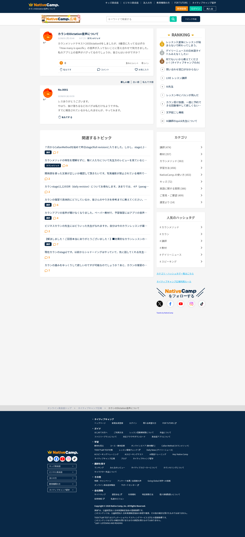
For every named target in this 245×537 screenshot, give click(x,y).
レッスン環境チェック (129, 449)
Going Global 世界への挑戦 (159, 480)
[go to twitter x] (50, 459)
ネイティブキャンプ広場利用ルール (174, 281)
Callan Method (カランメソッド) (175, 445)
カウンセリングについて (173, 467)
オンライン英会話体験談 (104, 485)
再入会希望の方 (149, 423)
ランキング (99, 467)
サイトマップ (100, 494)
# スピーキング (168, 261)
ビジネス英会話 (130, 2)
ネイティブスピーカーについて (144, 467)
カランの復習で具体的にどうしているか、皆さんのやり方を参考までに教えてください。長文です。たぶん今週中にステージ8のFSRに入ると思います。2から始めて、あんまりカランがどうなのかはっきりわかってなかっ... (97, 199)
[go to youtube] (62, 459)
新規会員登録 (117, 423)
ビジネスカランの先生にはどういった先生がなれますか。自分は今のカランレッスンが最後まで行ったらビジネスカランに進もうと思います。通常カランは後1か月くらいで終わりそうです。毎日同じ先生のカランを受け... (96, 226)
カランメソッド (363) (172, 161)
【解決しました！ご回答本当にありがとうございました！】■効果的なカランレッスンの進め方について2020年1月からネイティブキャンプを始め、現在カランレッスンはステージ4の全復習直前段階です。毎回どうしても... (96, 239)
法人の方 (147, 2)
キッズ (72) (166, 181)
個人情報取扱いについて (170, 494)
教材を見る (99, 445)
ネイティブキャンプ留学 (204, 2)
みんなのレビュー (117, 467)
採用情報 (99, 498)
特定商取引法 (147, 494)
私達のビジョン (117, 498)
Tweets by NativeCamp (165, 313)
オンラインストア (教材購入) (143, 445)
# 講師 (163, 241)
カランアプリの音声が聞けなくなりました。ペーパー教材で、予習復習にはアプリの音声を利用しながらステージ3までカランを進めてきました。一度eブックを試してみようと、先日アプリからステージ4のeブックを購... (96, 212)
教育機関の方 (163, 2)
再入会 (210, 8)
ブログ (124, 458)
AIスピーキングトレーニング (106, 454)
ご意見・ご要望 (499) (172, 195)
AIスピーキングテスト (134, 454)
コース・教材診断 (117, 445)
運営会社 (117, 494)
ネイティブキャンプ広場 (104, 458)
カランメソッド (93, 38)
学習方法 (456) (168, 168)
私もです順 (148, 82)
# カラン (164, 234)
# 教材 (163, 248)
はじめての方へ (101, 432)
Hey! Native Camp (180, 454)
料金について (165, 432)
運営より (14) (167, 202)
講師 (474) (165, 147)
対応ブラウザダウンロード (134, 436)
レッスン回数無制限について (141, 432)
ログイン (195, 8)
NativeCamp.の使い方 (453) (175, 175)
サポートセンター (130, 485)
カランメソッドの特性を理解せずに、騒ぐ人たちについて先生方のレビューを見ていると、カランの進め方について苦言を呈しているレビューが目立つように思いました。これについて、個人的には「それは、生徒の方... (96, 160)
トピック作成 (190, 19)
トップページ (100, 423)
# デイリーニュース (171, 254)
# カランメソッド (169, 227)
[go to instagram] (68, 459)
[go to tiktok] (74, 459)
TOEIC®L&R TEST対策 (103, 449)
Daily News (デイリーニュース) (160, 449)
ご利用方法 (118, 432)
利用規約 (132, 494)
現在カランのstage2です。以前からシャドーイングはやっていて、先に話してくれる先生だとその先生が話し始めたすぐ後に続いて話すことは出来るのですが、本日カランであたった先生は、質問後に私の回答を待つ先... (96, 252)
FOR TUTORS (181, 2)
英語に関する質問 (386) (173, 188)
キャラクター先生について (105, 471)
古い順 (136, 82)
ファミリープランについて (105, 436)
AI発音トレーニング (158, 454)
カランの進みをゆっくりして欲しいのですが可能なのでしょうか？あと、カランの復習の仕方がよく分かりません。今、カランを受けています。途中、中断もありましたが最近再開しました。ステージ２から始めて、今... (96, 265)
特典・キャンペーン (102, 480)
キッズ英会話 (111, 2)
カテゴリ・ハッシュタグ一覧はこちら (175, 273)
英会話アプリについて (161, 436)
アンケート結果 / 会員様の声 (129, 480)
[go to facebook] (56, 459)
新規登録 (181, 8)
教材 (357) (165, 154)
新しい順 (125, 82)
